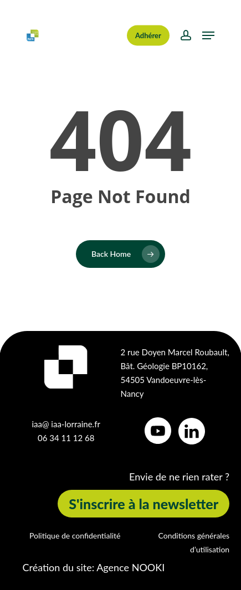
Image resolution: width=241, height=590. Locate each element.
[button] (208, 35)
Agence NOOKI (130, 567)
